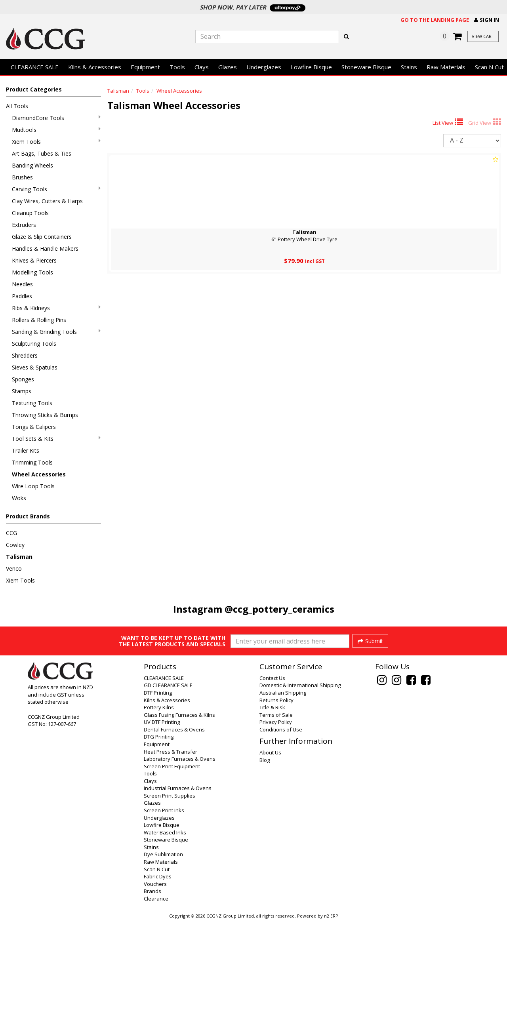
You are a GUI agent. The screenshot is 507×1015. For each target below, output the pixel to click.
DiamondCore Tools (56, 118)
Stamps (21, 391)
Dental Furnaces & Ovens (174, 822)
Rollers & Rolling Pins (39, 320)
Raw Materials (446, 67)
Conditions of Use (280, 822)
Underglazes (263, 67)
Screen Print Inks (164, 903)
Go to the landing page (434, 19)
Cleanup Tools (30, 213)
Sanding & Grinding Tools (56, 331)
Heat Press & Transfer (170, 845)
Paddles (22, 296)
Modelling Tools (32, 272)
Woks (19, 498)
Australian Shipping (282, 786)
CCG (11, 533)
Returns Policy (276, 793)
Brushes (22, 177)
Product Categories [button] (34, 89)
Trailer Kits (25, 450)
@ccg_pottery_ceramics (279, 608)
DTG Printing (158, 830)
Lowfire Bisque (311, 67)
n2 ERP (331, 1009)
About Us (270, 845)
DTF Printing (158, 786)
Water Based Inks (165, 925)
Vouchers (155, 977)
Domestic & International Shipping (300, 778)
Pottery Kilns (159, 800)
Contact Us (272, 771)
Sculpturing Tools (34, 343)
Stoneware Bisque (366, 67)
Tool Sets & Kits (56, 438)
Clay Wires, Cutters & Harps (47, 201)
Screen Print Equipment (172, 859)
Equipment (145, 67)
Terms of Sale (276, 808)
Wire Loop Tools (33, 486)
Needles (22, 284)
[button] (486, 20)
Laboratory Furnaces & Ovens (179, 852)
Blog (264, 853)
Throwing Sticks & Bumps (45, 415)
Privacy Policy (275, 815)
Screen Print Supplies (169, 889)
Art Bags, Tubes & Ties (41, 153)
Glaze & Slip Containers (42, 236)
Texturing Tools (32, 403)
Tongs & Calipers (34, 426)
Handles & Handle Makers (45, 248)
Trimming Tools (32, 462)
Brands (152, 984)
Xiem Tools (56, 141)
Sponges (23, 379)
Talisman (19, 556)
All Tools (17, 106)
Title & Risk (272, 800)
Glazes (227, 67)
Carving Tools (56, 189)
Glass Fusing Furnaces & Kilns (179, 808)
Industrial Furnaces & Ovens (178, 881)
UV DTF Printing (162, 815)
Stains (409, 67)
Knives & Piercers (34, 260)
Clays (201, 67)
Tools (177, 67)
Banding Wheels (32, 165)
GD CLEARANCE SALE (168, 778)
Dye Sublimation (163, 947)
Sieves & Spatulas (34, 367)
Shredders (25, 355)
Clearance (156, 992)
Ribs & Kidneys (56, 308)
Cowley (15, 544)
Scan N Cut (157, 962)
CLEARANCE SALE (35, 67)
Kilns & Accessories (94, 67)
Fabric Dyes (158, 969)
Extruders (24, 225)
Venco (14, 568)
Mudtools (56, 129)
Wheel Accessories (39, 474)
